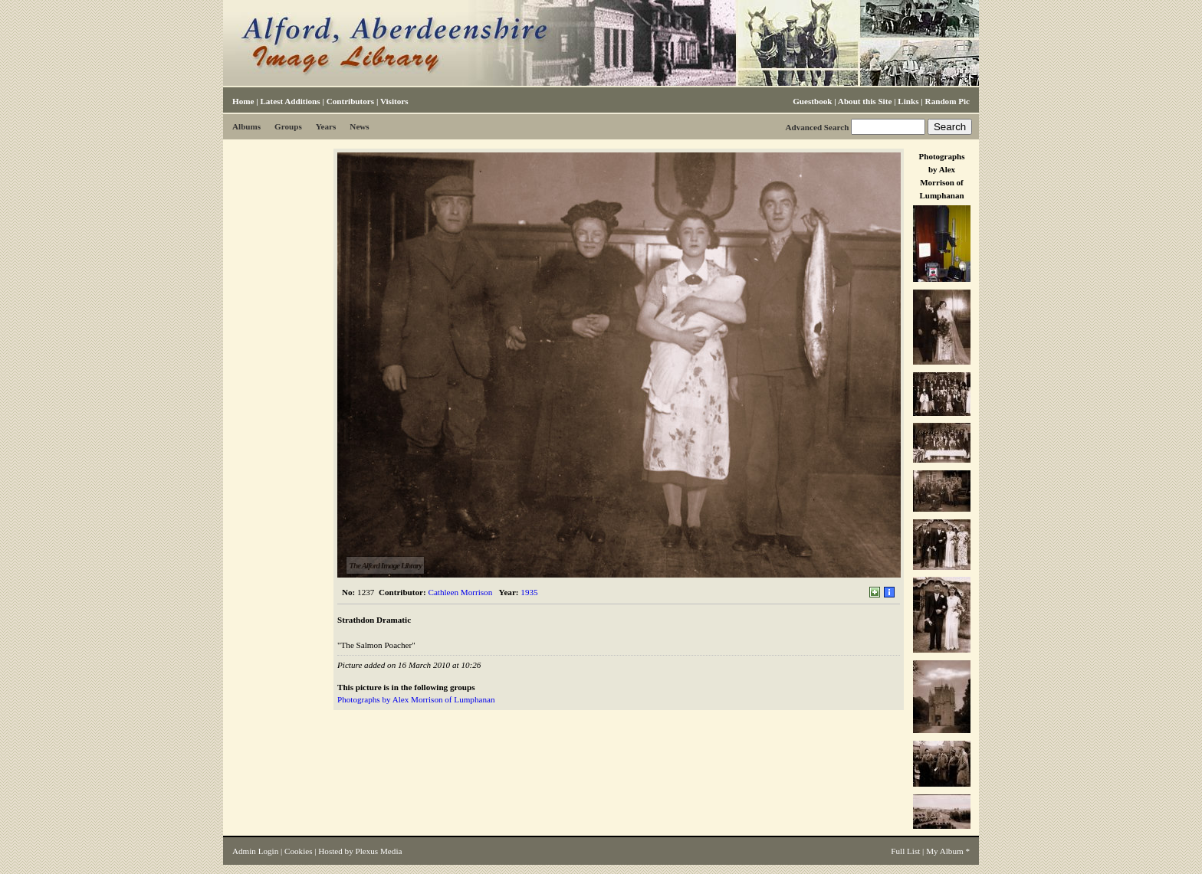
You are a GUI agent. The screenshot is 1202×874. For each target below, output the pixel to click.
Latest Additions (290, 101)
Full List (905, 851)
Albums (246, 126)
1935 (529, 592)
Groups (288, 126)
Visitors (394, 101)
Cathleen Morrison (461, 592)
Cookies (298, 851)
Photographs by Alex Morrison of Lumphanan (415, 699)
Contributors (350, 101)
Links (908, 101)
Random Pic (947, 101)
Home (243, 101)
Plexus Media (379, 851)
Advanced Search (817, 127)
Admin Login (255, 851)
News (359, 126)
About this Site (865, 101)
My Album (945, 851)
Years (326, 126)
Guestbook (812, 101)
